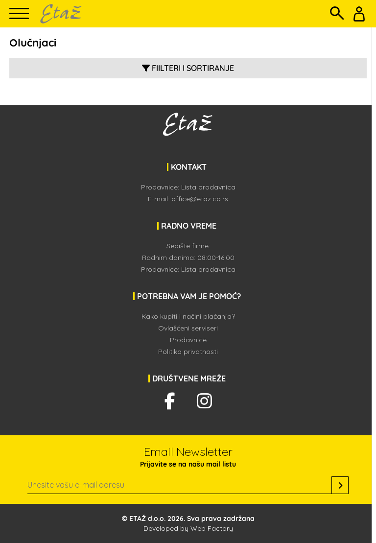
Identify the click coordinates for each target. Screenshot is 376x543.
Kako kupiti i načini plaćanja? (188, 316)
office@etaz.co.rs (199, 198)
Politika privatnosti (188, 351)
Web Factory (211, 528)
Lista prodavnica (208, 187)
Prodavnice (188, 339)
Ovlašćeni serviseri (188, 328)
